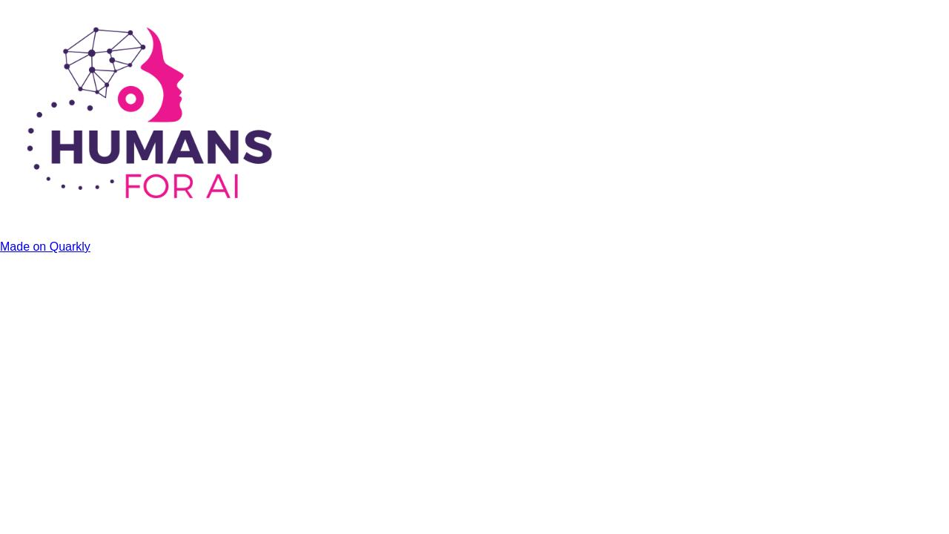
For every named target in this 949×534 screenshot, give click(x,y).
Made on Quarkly (45, 246)
